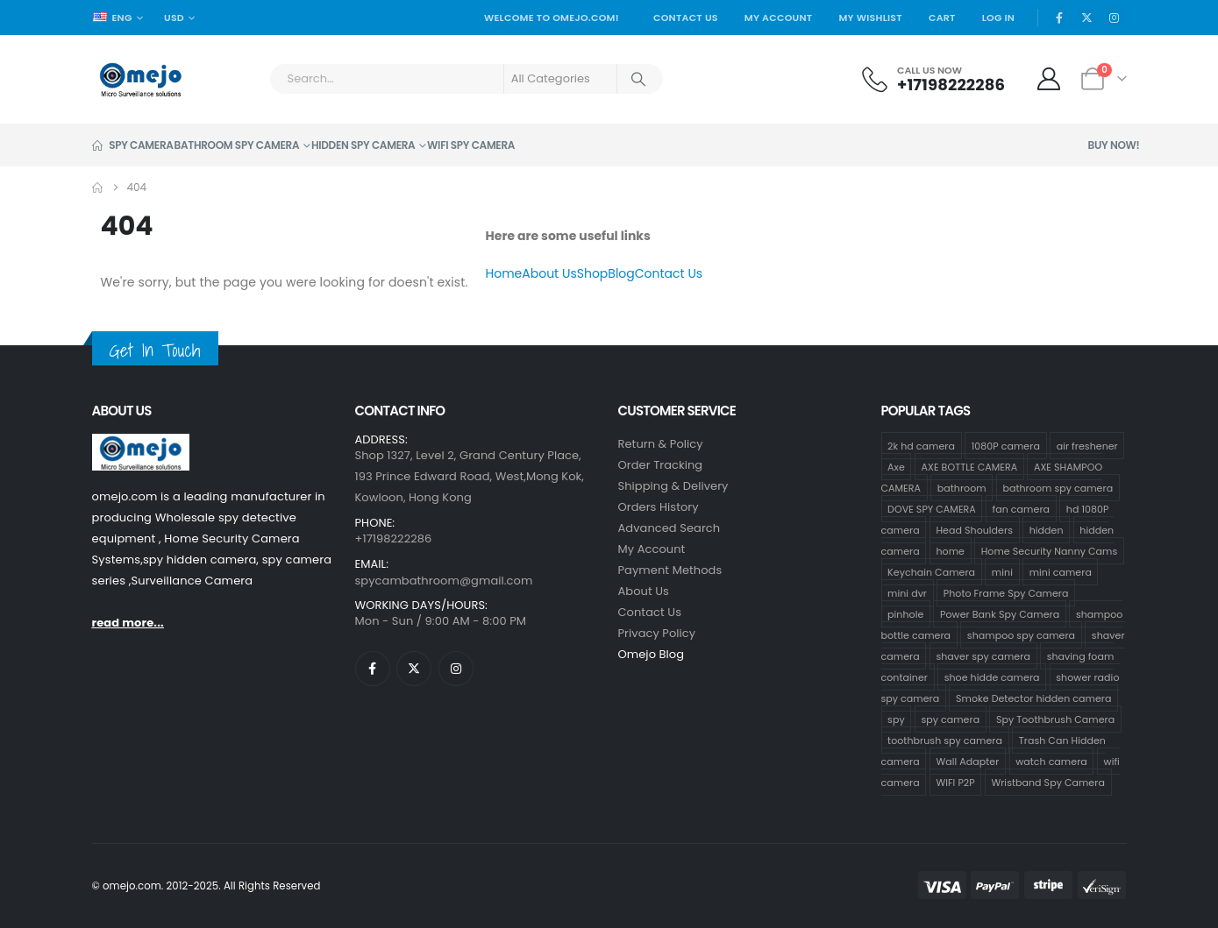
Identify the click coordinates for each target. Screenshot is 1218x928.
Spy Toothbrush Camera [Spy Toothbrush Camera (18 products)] (1055, 719)
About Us (549, 273)
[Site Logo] (140, 79)
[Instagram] (1114, 17)
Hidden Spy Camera (363, 145)
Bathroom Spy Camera (237, 145)
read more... (128, 622)
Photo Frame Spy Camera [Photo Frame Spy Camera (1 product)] (1006, 592)
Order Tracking (660, 465)
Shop (593, 273)
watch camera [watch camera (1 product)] (1051, 761)
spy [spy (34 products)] (896, 719)
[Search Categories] (560, 79)
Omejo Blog (651, 654)
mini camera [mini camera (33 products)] (1060, 571)
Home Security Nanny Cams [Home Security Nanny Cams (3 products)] (1049, 550)
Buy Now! (1114, 145)
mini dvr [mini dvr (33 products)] (907, 592)
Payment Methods (670, 570)
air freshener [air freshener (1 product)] (1087, 445)
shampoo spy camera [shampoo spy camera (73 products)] (1021, 634)
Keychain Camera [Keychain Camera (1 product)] (931, 571)
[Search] (639, 79)
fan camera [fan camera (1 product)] (1021, 508)
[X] (1087, 17)
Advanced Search (669, 528)
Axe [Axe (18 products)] (896, 466)
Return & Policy (660, 444)
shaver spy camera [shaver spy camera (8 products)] (982, 655)
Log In (998, 18)
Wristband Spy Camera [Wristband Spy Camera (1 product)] (1048, 782)
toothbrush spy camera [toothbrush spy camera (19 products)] (944, 740)
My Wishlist (870, 18)
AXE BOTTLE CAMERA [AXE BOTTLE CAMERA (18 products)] (970, 466)
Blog (621, 273)
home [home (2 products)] (950, 550)
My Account (778, 18)
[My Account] (1048, 78)
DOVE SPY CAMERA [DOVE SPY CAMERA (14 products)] (931, 508)
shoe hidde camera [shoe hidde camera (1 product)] (992, 676)
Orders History (658, 507)
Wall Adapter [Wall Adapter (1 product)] (967, 761)
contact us (650, 612)
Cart (942, 18)
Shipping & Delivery (673, 486)
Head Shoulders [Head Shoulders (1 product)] (974, 529)
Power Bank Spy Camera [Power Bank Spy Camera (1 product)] (999, 613)
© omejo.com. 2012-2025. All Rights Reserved (206, 886)
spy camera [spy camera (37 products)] (950, 719)
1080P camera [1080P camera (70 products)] (1006, 445)
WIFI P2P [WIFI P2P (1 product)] (955, 782)
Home (504, 273)
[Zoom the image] (140, 444)
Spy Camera (133, 145)
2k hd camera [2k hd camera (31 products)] (921, 445)
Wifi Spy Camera (471, 145)
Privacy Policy (657, 633)
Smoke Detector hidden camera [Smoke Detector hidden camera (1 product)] (1033, 698)
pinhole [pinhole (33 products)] (905, 613)
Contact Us (685, 18)
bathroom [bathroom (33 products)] (962, 487)
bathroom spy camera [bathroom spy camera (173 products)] (1057, 487)
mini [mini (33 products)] (1002, 571)
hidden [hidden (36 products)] (1046, 529)
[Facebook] (1059, 17)
